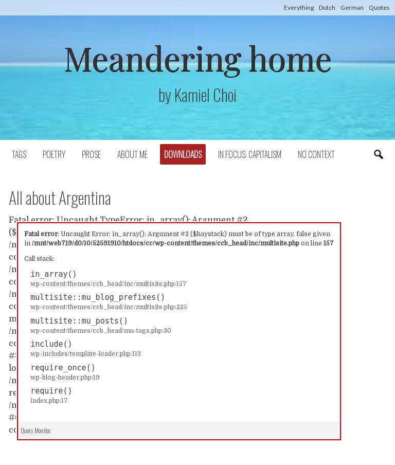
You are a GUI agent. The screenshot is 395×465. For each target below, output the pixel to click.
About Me (132, 154)
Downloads (183, 154)
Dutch (327, 7)
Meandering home (197, 57)
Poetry (54, 154)
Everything (299, 7)
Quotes (379, 7)
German (352, 7)
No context (316, 154)
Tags (19, 154)
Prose (91, 154)
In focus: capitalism (249, 154)
